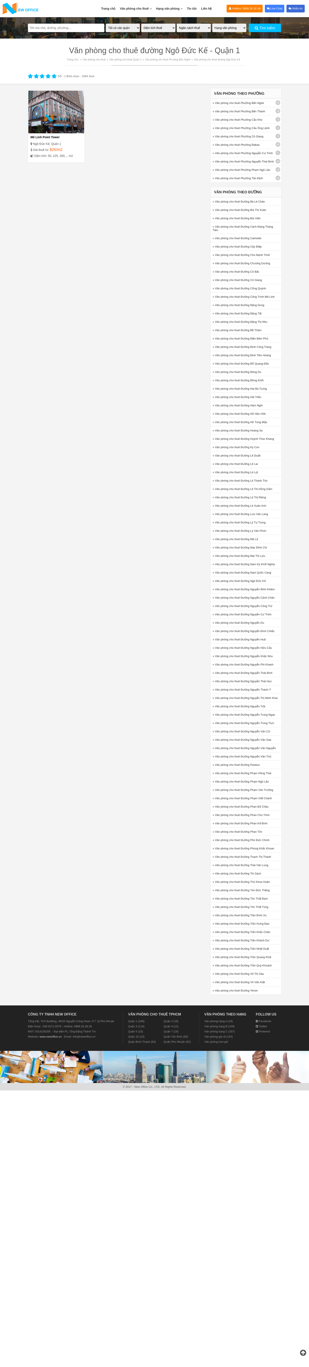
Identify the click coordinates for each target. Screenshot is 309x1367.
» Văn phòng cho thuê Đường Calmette (237, 238)
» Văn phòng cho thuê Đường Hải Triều (237, 397)
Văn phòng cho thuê (136, 6)
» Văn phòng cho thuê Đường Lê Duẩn (237, 455)
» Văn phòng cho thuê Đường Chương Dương (241, 263)
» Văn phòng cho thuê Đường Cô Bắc (236, 271)
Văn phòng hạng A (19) (218, 1021)
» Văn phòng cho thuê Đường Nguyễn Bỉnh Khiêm (244, 589)
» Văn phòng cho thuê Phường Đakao (236, 144)
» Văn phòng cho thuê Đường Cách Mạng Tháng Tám (243, 228)
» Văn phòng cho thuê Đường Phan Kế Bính (240, 823)
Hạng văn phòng (169, 6)
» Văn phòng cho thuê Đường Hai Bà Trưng (240, 388)
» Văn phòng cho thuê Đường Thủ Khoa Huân (241, 881)
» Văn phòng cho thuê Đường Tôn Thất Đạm (240, 898)
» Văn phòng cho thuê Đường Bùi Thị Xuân (239, 210)
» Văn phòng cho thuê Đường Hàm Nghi (238, 405)
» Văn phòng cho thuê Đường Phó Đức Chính (241, 840)
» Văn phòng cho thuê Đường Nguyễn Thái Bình (243, 672)
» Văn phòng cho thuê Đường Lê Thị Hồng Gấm (242, 489)
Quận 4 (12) (171, 1026)
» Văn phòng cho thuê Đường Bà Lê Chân (239, 201)
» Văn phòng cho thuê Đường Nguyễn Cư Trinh (242, 614)
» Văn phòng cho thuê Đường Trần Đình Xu (240, 915)
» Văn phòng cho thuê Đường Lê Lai (235, 464)
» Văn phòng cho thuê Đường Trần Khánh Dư (241, 940)
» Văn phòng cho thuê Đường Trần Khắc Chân (241, 932)
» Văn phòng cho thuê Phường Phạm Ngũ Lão (241, 169)
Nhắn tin (296, 8)
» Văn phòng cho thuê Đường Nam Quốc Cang (242, 572)
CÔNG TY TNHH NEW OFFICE (52, 1014)
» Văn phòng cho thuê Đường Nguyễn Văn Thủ (242, 756)
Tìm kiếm (265, 28)
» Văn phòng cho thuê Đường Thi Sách (237, 873)
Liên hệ (206, 8)
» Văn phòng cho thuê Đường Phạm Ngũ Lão (241, 781)
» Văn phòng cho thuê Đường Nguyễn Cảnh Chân (244, 597)
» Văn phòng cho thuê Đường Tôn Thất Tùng (240, 907)
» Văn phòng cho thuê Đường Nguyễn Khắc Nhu (243, 656)
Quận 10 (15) (136, 1036)
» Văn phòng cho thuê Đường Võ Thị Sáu (238, 973)
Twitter (261, 1026)
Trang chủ (108, 8)
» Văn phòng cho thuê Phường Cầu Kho (237, 119)
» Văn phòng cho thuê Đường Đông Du (237, 372)
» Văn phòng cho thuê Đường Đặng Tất (237, 313)
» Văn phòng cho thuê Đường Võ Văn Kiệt (239, 982)
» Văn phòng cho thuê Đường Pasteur (236, 764)
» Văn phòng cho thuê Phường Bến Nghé (238, 103)
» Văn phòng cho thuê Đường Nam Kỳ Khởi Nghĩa (244, 564)
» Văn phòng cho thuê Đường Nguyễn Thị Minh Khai (245, 698)
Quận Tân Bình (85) (176, 1036)
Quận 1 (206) (136, 1021)
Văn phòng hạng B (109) (219, 1026)
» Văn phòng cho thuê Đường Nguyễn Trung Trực (243, 723)
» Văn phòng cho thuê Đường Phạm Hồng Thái (242, 773)
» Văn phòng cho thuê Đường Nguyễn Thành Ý (242, 689)
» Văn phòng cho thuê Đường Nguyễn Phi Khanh (243, 664)
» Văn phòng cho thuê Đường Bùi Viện (237, 218)
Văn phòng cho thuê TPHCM (154, 1014)
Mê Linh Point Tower (45, 137)
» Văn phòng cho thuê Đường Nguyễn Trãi (239, 706)
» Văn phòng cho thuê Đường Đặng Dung (238, 305)
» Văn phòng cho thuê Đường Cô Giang (237, 280)
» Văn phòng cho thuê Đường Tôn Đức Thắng (241, 890)
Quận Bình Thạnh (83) (142, 1041)
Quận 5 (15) (135, 1031)
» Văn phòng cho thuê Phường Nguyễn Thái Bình (243, 161)
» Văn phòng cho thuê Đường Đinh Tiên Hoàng (242, 355)
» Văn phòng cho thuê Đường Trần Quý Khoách (242, 965)
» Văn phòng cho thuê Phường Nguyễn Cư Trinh (243, 153)
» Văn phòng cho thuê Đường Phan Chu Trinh (241, 815)
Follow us (266, 1014)
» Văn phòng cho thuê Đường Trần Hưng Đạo (241, 923)
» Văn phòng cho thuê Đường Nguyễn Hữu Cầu (242, 647)
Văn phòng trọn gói (216, 1041)
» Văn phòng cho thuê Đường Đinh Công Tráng (242, 347)
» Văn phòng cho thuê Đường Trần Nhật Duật (241, 948)
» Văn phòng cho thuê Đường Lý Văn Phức (240, 530)
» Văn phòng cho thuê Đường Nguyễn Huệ (239, 639)
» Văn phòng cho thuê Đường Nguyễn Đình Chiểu (243, 631)
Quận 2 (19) (171, 1021)
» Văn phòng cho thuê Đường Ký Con (236, 447)
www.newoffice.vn (50, 1036)
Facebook (263, 1021)
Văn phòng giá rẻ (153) (218, 1036)
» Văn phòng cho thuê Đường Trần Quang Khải (242, 957)
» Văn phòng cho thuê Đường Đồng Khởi (238, 380)
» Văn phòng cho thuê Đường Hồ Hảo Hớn (239, 413)
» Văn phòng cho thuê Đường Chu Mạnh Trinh (241, 255)
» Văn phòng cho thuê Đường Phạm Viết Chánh (242, 798)
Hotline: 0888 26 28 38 (244, 8)
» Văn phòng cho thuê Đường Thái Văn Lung (240, 865)
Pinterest (263, 1031)
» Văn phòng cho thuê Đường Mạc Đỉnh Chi (240, 547)
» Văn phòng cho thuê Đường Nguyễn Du (238, 622)
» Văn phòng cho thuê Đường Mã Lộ (235, 539)
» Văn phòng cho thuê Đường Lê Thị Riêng (239, 497)
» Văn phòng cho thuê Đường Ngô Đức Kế (239, 581)
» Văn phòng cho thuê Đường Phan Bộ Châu (241, 806)
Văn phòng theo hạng (225, 1014)
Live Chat (274, 8)
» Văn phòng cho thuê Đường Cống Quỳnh (239, 288)
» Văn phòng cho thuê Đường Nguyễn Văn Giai (242, 739)
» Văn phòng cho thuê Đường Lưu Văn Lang (240, 514)
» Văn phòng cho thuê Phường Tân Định (238, 178)
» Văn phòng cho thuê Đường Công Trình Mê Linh (244, 296)
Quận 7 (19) (171, 1031)
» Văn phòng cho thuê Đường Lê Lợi (235, 472)
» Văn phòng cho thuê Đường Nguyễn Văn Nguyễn (244, 748)
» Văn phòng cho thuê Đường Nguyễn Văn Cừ (241, 731)
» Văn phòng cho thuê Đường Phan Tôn (237, 831)
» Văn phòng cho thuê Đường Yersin (235, 990)
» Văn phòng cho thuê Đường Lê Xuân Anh (239, 505)
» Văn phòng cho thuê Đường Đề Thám (237, 330)
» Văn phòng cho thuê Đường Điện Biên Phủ (240, 338)
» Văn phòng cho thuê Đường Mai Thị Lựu (239, 555)
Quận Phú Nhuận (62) (177, 1041)
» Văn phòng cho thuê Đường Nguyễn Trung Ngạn (244, 714)
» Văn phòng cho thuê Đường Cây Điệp (237, 246)
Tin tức (192, 8)
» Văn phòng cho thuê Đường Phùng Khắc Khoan (243, 848)
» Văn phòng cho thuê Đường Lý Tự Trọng (239, 522)
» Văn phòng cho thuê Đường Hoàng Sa (238, 430)
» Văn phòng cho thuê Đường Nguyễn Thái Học (242, 681)
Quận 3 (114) (136, 1026)
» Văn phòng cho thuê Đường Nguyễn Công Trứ (243, 606)
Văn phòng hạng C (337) (219, 1031)
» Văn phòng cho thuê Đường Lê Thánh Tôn (240, 480)
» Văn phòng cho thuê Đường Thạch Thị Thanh (242, 856)
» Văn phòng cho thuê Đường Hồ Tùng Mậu (240, 422)
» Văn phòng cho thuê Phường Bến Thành (239, 111)
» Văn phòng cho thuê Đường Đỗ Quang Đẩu (241, 363)
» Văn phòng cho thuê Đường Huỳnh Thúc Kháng (243, 438)
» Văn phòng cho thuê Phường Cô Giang (238, 136)
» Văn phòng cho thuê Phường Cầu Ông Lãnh (241, 128)
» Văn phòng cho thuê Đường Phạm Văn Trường (243, 790)
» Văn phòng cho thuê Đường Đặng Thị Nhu (240, 321)
